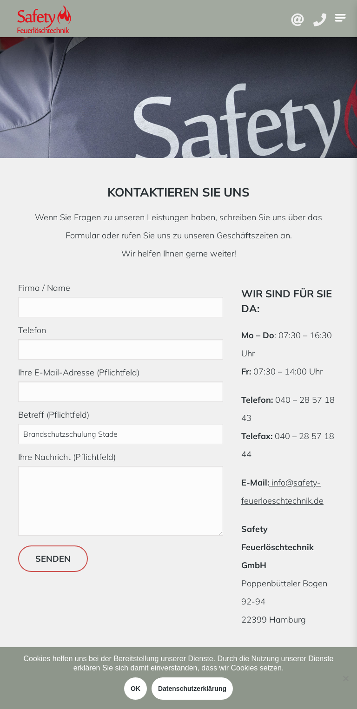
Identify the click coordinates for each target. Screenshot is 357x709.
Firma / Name (120, 297)
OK (135, 688)
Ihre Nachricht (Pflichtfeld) (120, 495)
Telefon (120, 339)
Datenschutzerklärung (192, 688)
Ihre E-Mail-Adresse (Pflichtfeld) (120, 382)
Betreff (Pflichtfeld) (120, 424)
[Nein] (345, 678)
